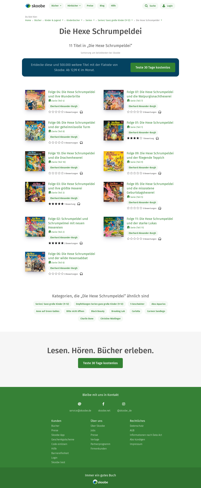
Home (28, 20)
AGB (132, 430)
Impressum (136, 444)
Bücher (55, 5)
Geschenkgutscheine (62, 439)
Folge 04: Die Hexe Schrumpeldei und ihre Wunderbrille (71, 94)
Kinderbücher (73, 20)
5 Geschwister (137, 304)
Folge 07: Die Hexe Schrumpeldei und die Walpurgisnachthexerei (150, 94)
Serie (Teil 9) (135, 161)
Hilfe (113, 5)
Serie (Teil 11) (135, 227)
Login (167, 5)
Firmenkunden (99, 448)
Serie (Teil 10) (57, 161)
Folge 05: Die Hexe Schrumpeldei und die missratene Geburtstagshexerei (150, 188)
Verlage (95, 439)
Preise (90, 5)
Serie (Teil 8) (57, 131)
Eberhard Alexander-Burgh (63, 106)
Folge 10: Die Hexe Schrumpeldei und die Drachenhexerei (71, 155)
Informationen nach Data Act (146, 434)
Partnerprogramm (100, 444)
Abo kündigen (137, 439)
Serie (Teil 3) (57, 192)
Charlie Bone (86, 318)
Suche (150, 5)
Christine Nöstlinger (110, 318)
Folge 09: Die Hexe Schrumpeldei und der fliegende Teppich (150, 155)
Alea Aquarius (159, 304)
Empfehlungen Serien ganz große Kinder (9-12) (99, 304)
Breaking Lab (118, 311)
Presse (94, 434)
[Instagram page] (124, 407)
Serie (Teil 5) (135, 197)
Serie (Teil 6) (57, 262)
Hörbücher (73, 5)
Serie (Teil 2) (57, 231)
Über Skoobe (98, 425)
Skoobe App (58, 434)
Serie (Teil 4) (57, 100)
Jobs (93, 430)
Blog (102, 5)
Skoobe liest (58, 462)
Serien (89, 20)
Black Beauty (97, 311)
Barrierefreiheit (60, 453)
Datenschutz (137, 425)
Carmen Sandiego (156, 311)
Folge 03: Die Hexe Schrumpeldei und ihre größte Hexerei (71, 186)
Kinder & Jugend (53, 20)
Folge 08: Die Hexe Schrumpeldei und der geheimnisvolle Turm (71, 125)
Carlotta (136, 311)
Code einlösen (59, 444)
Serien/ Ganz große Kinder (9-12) (114, 20)
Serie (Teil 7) (135, 100)
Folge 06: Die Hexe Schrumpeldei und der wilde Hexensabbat (71, 256)
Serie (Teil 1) (135, 127)
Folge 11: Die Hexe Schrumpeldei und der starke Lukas (150, 221)
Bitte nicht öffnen (75, 311)
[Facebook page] (104, 407)
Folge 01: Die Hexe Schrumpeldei (150, 122)
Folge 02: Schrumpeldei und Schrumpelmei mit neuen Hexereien (68, 223)
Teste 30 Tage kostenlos (153, 67)
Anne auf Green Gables (47, 311)
